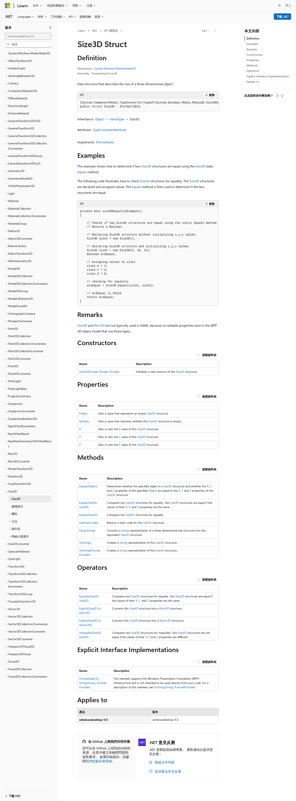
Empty (83, 413)
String (125, 530)
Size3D (146, 166)
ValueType (117, 119)
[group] (148, 104)
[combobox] (28, 36)
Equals (82, 172)
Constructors (254, 55)
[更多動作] (215, 31)
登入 (288, 5)
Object (99, 119)
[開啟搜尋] (279, 5)
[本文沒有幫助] (282, 95)
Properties (252, 60)
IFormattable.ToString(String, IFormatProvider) (92, 683)
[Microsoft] (7, 5)
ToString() (85, 542)
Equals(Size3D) (88, 515)
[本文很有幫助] (277, 95)
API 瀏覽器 (111, 31)
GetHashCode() (88, 523)
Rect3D (99, 325)
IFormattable (105, 142)
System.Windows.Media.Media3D (115, 68)
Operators (252, 71)
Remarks (251, 49)
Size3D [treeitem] (16, 499)
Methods (252, 65)
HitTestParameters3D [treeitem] (21, 186)
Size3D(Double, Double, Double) (99, 372)
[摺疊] (50, 27)
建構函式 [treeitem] (17, 506)
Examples (252, 44)
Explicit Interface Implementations (267, 76)
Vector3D (165, 620)
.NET (94, 31)
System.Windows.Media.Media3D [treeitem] (29, 53)
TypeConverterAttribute (109, 130)
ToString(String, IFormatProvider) (174, 687)
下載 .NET (282, 17)
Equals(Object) (88, 486)
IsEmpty (84, 421)
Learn (81, 31)
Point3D (164, 608)
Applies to (252, 82)
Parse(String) (87, 530)
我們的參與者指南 (99, 761)
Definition (252, 38)
